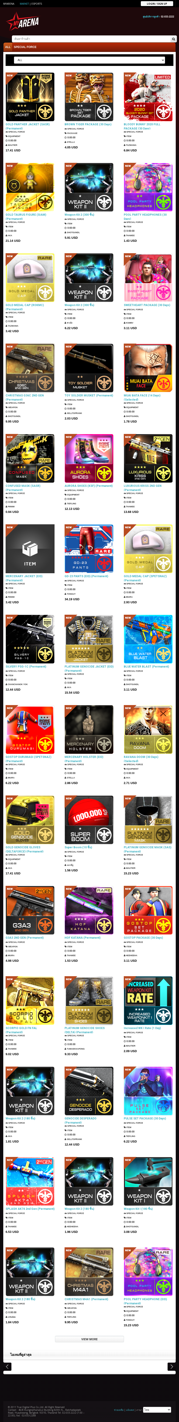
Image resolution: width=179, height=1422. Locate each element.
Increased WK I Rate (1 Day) (142, 1027)
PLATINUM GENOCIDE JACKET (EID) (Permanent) (89, 668)
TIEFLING (71, 502)
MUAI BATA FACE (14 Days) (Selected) (142, 397)
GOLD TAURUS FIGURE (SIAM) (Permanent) (26, 216)
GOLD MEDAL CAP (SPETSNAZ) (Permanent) (145, 577)
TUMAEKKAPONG (76, 1049)
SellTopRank (74, 412)
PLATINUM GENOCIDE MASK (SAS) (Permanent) (147, 849)
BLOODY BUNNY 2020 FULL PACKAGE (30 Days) (142, 126)
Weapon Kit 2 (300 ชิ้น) (79, 214)
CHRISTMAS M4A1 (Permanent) (86, 1298)
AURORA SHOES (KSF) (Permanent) (89, 485)
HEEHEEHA (131, 954)
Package (72, 132)
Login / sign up (157, 3)
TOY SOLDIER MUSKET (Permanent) (89, 394)
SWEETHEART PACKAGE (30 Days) (147, 304)
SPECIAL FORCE (25, 46)
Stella (70, 141)
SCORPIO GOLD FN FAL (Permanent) (21, 1029)
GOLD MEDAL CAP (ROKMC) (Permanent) (25, 306)
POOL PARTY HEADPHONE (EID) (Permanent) (145, 1300)
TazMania (131, 145)
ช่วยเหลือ (119, 1409)
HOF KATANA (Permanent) (82, 937)
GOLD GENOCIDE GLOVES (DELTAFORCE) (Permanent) (24, 849)
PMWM (11, 506)
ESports (36, 3)
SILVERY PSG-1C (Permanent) (26, 666)
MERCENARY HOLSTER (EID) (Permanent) (84, 758)
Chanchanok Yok (18, 683)
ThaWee (130, 235)
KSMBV (129, 322)
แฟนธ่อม (11, 1316)
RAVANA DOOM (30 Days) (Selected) (141, 758)
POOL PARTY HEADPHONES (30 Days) (145, 216)
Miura (129, 597)
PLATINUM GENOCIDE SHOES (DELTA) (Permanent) (85, 1029)
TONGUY (71, 593)
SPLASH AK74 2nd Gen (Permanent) (30, 1208)
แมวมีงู (69, 864)
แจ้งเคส (130, 1409)
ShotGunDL (73, 231)
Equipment (14, 136)
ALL (7, 46)
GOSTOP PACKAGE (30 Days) (143, 937)
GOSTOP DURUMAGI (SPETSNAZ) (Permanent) (28, 758)
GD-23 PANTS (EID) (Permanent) (86, 575)
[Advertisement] (89, 1386)
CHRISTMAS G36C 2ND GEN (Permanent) (25, 397)
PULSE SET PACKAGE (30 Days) (145, 1117)
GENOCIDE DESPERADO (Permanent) (80, 1120)
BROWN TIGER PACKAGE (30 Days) (88, 123)
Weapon (12, 407)
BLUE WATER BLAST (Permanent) (146, 666)
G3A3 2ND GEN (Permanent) (25, 937)
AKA (9, 235)
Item (128, 136)
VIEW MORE (89, 1338)
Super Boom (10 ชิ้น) (78, 846)
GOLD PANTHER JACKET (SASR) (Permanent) (28, 126)
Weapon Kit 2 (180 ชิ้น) (20, 1117)
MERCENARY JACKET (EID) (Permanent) (24, 577)
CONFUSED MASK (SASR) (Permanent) (23, 487)
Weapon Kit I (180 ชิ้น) (138, 1208)
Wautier (12, 145)
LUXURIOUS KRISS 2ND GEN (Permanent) (143, 487)
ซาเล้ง (69, 322)
